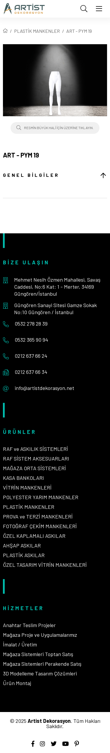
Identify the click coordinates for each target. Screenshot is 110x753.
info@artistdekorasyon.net (44, 388)
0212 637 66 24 (31, 355)
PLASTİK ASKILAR (24, 555)
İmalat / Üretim (20, 644)
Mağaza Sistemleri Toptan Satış (38, 654)
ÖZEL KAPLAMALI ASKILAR (34, 536)
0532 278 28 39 (31, 323)
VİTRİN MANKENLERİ (27, 487)
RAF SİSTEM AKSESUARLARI (36, 458)
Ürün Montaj (17, 683)
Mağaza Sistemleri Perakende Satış (42, 663)
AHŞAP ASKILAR (22, 545)
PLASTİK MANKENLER (37, 31)
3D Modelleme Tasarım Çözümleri (40, 673)
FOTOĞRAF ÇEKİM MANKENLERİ (40, 526)
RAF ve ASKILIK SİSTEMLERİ (35, 449)
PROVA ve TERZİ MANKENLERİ (38, 516)
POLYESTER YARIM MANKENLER (40, 497)
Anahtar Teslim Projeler (29, 625)
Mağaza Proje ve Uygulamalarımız (40, 635)
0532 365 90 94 (31, 339)
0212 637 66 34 (31, 372)
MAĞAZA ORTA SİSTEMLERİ (34, 468)
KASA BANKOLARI (23, 478)
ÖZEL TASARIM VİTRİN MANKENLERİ (45, 565)
